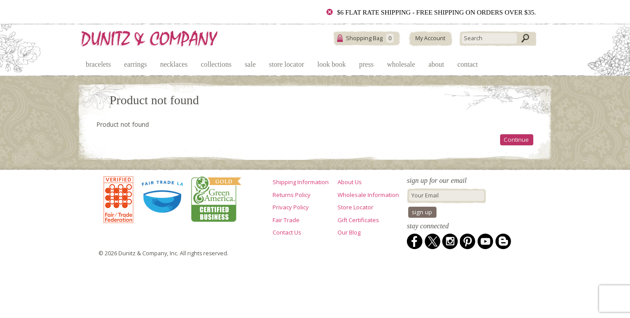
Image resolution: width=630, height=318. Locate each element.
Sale (250, 64)
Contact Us (287, 232)
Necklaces (173, 64)
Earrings (135, 64)
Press (366, 64)
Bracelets (98, 64)
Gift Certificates (358, 220)
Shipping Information (301, 182)
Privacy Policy (291, 207)
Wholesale (401, 64)
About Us (350, 182)
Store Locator (286, 64)
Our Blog (349, 232)
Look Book (331, 64)
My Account (430, 38)
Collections (216, 64)
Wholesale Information (368, 195)
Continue (516, 140)
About (436, 64)
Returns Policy (292, 195)
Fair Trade (286, 220)
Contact (467, 64)
